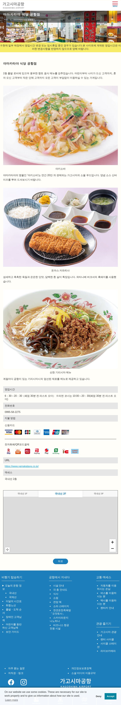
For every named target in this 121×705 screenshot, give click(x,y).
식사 (55, 593)
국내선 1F (22, 493)
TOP (6, 20)
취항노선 (11, 605)
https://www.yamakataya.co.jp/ (7, 466)
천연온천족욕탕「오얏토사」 (60, 612)
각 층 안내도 (60, 589)
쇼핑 (55, 598)
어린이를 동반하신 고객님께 (12, 626)
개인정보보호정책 (81, 668)
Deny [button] (98, 696)
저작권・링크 (15, 673)
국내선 (13, 593)
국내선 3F (99, 493)
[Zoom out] (112, 548)
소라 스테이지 (61, 606)
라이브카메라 (108, 651)
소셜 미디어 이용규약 (83, 673)
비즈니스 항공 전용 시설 (59, 627)
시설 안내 (58, 585)
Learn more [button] (11, 700)
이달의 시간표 (14, 601)
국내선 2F (60, 493)
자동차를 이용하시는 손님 (106, 587)
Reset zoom (7, 549)
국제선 (13, 597)
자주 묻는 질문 (16, 668)
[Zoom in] (112, 542)
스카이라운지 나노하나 (59, 619)
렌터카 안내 (107, 608)
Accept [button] (110, 696)
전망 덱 (57, 602)
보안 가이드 (12, 631)
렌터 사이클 (107, 639)
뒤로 (60, 561)
